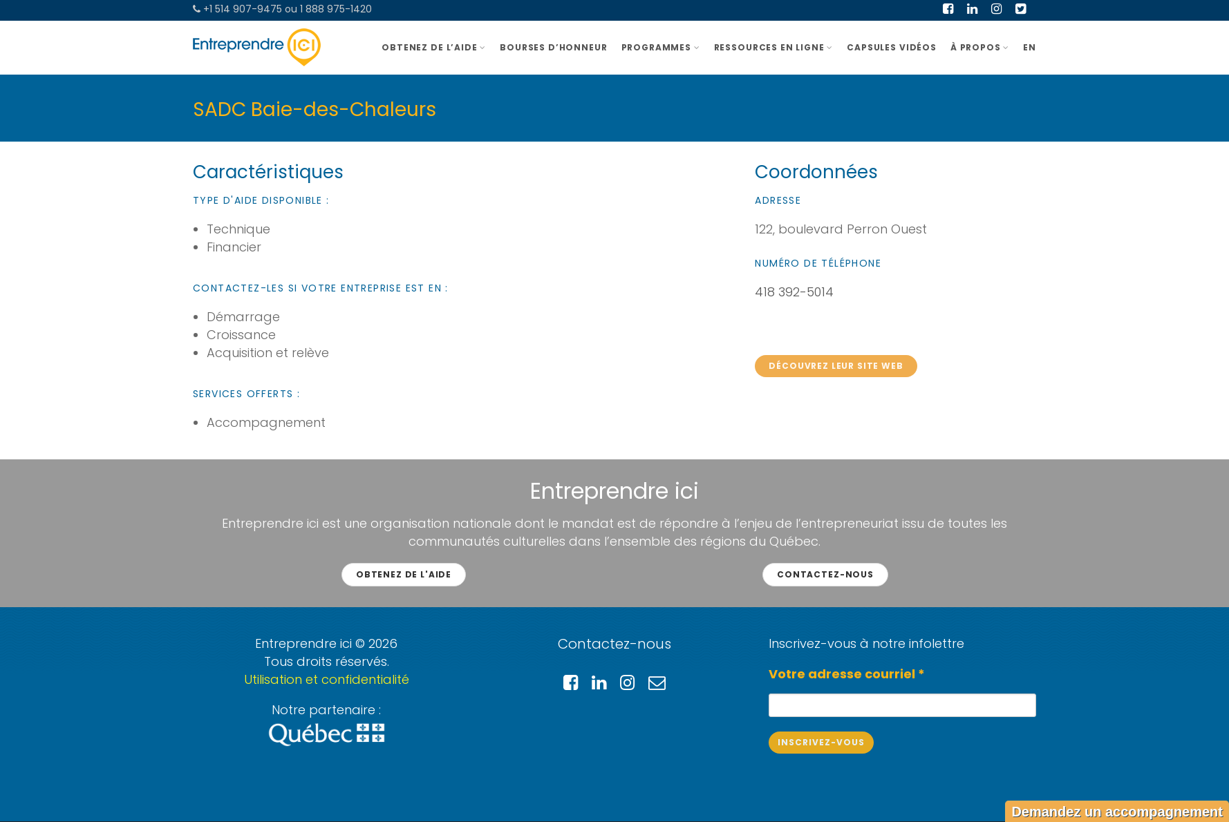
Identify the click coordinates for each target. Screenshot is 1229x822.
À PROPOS (979, 47)
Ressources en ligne (774, 47)
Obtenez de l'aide (403, 574)
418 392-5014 (794, 291)
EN (1029, 47)
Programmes (660, 47)
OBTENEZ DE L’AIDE (434, 47)
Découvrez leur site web (836, 366)
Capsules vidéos (892, 47)
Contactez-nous (825, 574)
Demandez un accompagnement (1117, 811)
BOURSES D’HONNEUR (553, 47)
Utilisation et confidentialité (326, 679)
